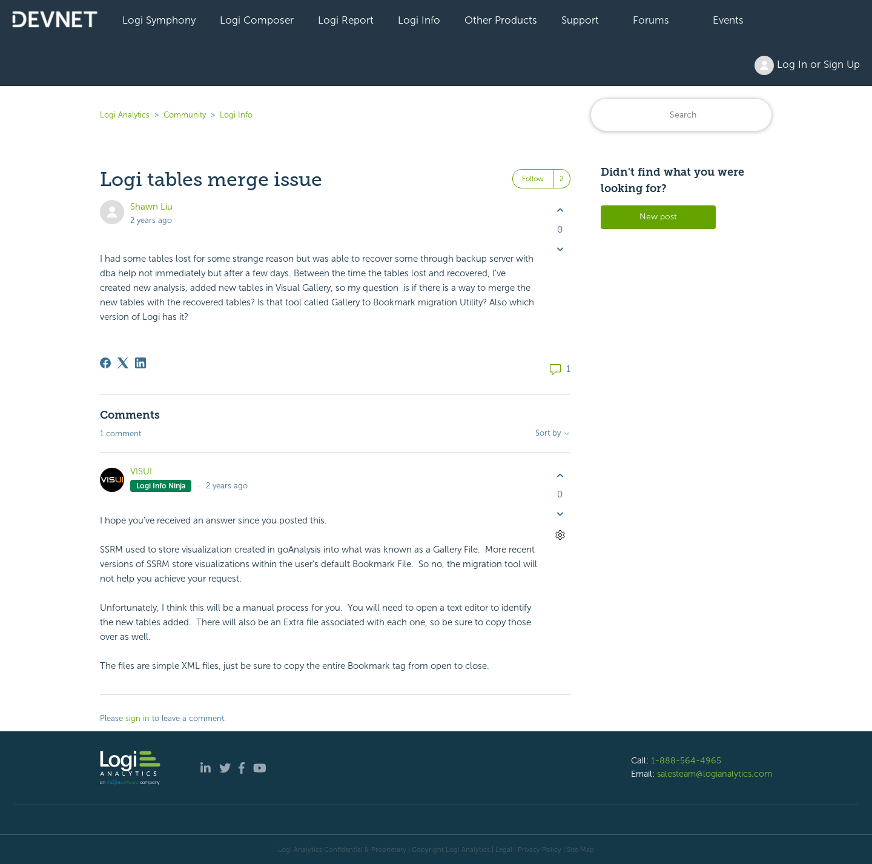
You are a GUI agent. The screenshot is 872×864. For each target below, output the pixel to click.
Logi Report (346, 20)
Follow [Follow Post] (533, 178)
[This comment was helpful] (559, 475)
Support (580, 20)
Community (185, 114)
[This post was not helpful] (559, 248)
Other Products (500, 20)
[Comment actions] (559, 535)
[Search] (681, 114)
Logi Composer (257, 20)
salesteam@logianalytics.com (714, 773)
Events (728, 20)
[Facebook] (105, 362)
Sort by (552, 433)
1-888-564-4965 (686, 760)
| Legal (502, 849)
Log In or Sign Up (807, 65)
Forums (651, 20)
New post (658, 216)
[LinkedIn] (140, 362)
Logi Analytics (125, 114)
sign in (137, 718)
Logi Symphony (159, 20)
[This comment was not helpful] (559, 514)
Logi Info (419, 20)
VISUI (141, 471)
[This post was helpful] (559, 210)
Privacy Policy (539, 849)
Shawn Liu (151, 206)
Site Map (580, 849)
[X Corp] (122, 362)
